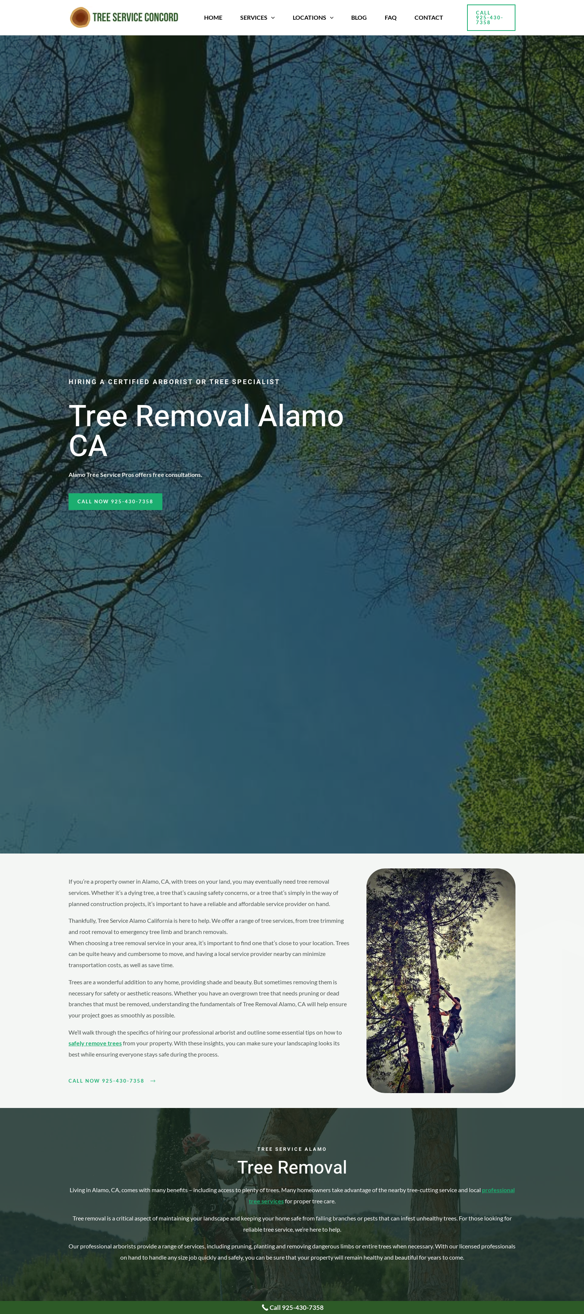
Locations (313, 17)
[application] (271, 17)
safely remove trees (95, 1043)
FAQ (391, 17)
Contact (429, 17)
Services (257, 17)
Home (213, 17)
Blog (359, 17)
